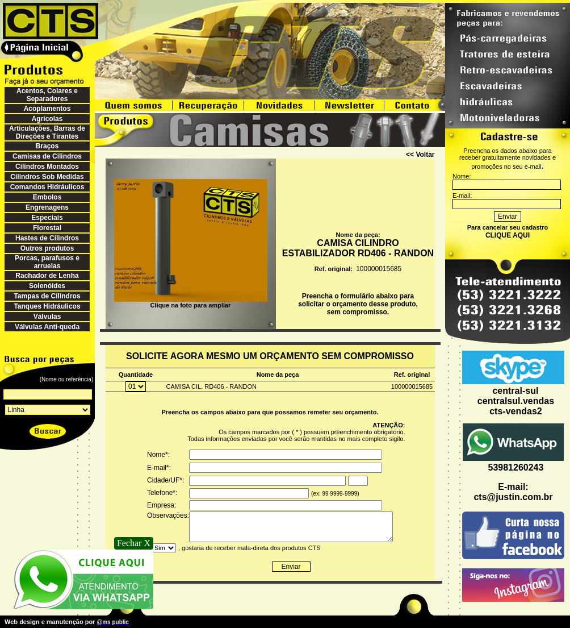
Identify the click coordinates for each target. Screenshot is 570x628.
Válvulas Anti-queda (47, 327)
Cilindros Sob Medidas (46, 177)
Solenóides (47, 286)
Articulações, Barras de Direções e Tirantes (47, 132)
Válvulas (47, 317)
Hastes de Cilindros (47, 238)
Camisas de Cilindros (47, 156)
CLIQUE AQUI (507, 235)
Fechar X (133, 543)
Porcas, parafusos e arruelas (47, 262)
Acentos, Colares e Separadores (47, 95)
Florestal (47, 228)
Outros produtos (47, 248)
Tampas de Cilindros (47, 296)
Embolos (47, 197)
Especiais (46, 218)
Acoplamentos (47, 109)
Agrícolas (47, 119)
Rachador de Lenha (46, 276)
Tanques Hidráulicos (47, 306)
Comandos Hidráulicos (47, 187)
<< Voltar (420, 155)
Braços (47, 146)
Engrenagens (47, 207)
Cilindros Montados (47, 166)
